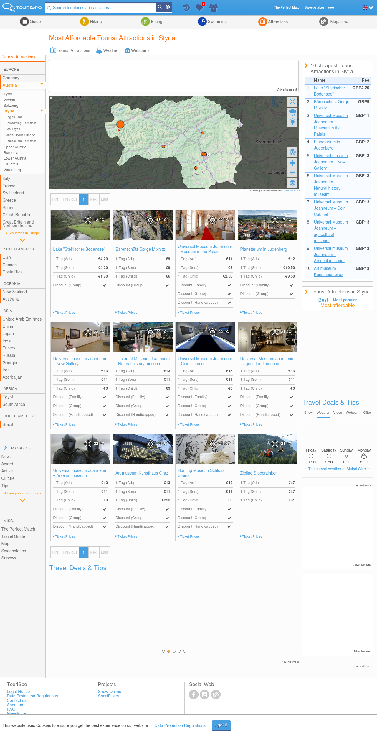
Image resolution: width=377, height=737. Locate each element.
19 (161, 220)
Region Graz (13, 117)
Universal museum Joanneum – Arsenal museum (80, 473)
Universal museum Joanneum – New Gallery (80, 361)
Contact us (17, 701)
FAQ (11, 710)
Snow (308, 412)
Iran (6, 370)
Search (163, 8)
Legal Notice (18, 692)
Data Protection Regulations (180, 726)
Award (7, 464)
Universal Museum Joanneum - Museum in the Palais (205, 249)
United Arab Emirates (22, 319)
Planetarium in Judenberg (263, 249)
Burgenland (13, 153)
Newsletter (17, 714)
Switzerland (13, 193)
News (6, 457)
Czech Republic (17, 215)
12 (99, 220)
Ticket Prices (65, 312)
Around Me (171, 8)
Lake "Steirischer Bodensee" (79, 249)
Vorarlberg (12, 170)
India (7, 341)
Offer (367, 412)
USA (7, 258)
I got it (221, 725)
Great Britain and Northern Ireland (18, 224)
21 (286, 332)
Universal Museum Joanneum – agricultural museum (267, 361)
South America (19, 416)
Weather (111, 51)
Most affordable (337, 305)
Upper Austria (15, 147)
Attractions (277, 22)
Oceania (12, 284)
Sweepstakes (13, 551)
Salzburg (11, 106)
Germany (11, 78)
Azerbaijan (12, 377)
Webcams (140, 51)
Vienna (9, 100)
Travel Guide (13, 537)
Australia (11, 299)
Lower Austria (15, 158)
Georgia (10, 363)
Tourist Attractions (73, 51)
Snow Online (109, 692)
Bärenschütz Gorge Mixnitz (140, 249)
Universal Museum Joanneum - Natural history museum (142, 361)
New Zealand (15, 292)
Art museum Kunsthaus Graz (141, 473)
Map (5, 544)
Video (337, 412)
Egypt (8, 397)
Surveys (8, 558)
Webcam (352, 412)
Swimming (217, 22)
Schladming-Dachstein (20, 123)
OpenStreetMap (292, 191)
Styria (9, 111)
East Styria (12, 129)
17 (286, 220)
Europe (11, 70)
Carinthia (11, 164)
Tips (5, 486)
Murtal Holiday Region (20, 135)
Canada (10, 265)
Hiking (95, 22)
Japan (8, 334)
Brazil (8, 425)
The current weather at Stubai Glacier (338, 469)
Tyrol (8, 94)
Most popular (345, 300)
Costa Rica (13, 272)
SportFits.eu (109, 696)
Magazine (338, 22)
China (8, 327)
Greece (9, 200)
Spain (8, 208)
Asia (8, 311)
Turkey (9, 348)
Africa (10, 389)
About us (15, 705)
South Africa (14, 405)
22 (224, 220)
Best (323, 300)
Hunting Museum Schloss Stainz (201, 473)
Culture (8, 479)
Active (7, 471)
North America (19, 249)
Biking (156, 22)
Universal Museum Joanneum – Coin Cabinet (205, 361)
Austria (10, 85)
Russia (9, 356)
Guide (35, 22)
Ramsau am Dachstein (20, 141)
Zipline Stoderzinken (259, 473)
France (9, 186)
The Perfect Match (18, 529)
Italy (6, 179)
